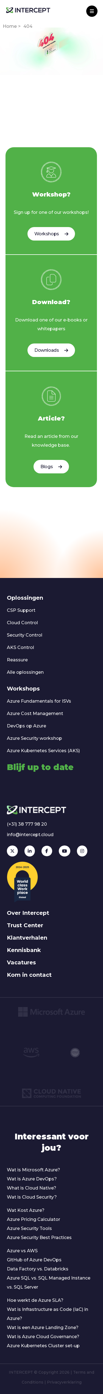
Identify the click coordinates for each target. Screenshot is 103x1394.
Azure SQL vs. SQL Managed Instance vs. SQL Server (48, 1282)
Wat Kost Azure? (25, 1210)
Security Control (24, 635)
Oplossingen (25, 597)
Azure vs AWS (22, 1250)
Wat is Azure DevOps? (32, 1179)
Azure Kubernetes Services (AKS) (43, 750)
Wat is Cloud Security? (32, 1197)
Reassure (17, 659)
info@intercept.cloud (30, 834)
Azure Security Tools (29, 1228)
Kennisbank (24, 950)
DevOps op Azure (26, 726)
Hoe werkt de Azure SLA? (35, 1300)
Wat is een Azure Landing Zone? (43, 1327)
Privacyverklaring (64, 1382)
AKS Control (20, 647)
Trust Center (25, 925)
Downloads (51, 350)
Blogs (51, 466)
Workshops (51, 233)
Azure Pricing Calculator (33, 1219)
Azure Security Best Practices (39, 1237)
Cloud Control (22, 622)
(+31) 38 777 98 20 (27, 824)
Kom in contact (29, 975)
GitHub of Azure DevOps (34, 1259)
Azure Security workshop (34, 738)
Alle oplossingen (25, 672)
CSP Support (21, 610)
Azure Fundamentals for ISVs (39, 701)
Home (10, 26)
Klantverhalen (27, 937)
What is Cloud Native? (31, 1188)
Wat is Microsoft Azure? (33, 1169)
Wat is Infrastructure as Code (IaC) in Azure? (47, 1314)
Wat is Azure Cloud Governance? (43, 1336)
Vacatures (21, 962)
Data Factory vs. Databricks (37, 1269)
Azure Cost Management (35, 713)
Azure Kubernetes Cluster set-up (43, 1345)
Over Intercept (28, 913)
